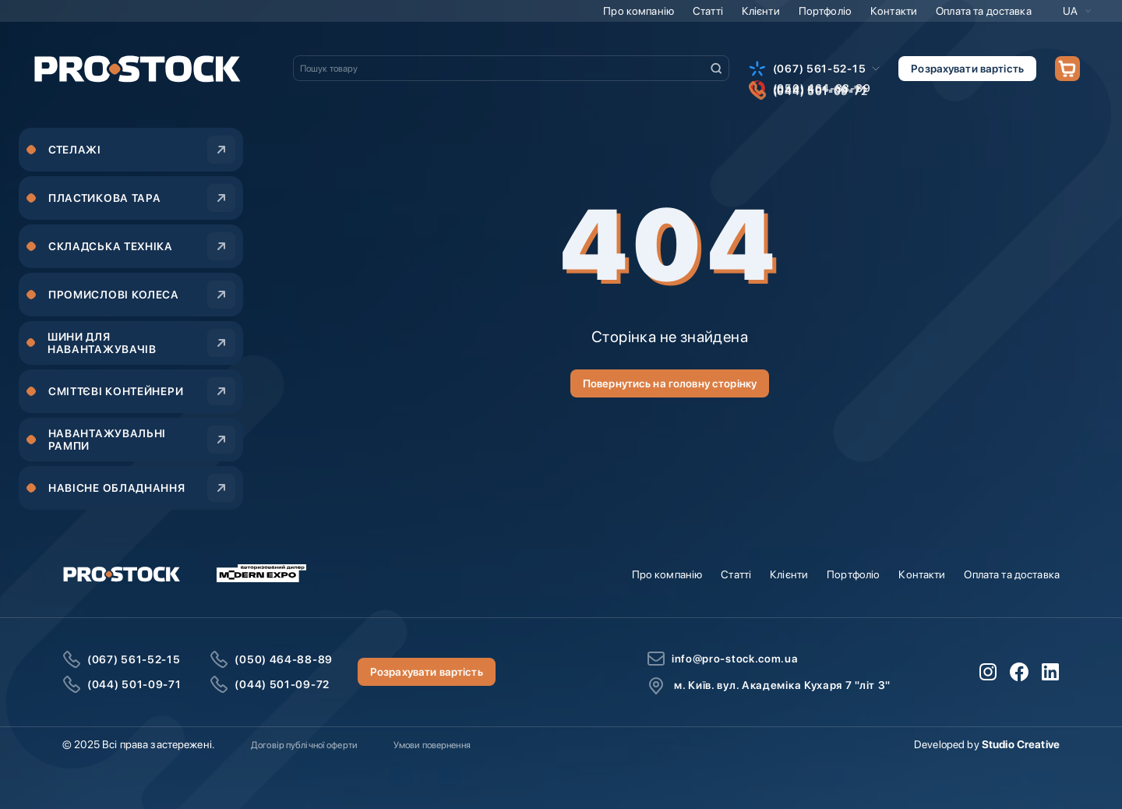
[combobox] (511, 68)
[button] (1077, 11)
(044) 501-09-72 (282, 684)
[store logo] (137, 68)
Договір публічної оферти (304, 745)
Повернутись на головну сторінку (670, 383)
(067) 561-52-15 (819, 68)
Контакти (893, 11)
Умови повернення (432, 745)
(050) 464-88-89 (284, 659)
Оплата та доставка (984, 11)
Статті (708, 11)
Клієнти (761, 11)
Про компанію (638, 11)
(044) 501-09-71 (134, 684)
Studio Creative (1021, 744)
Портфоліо (825, 11)
